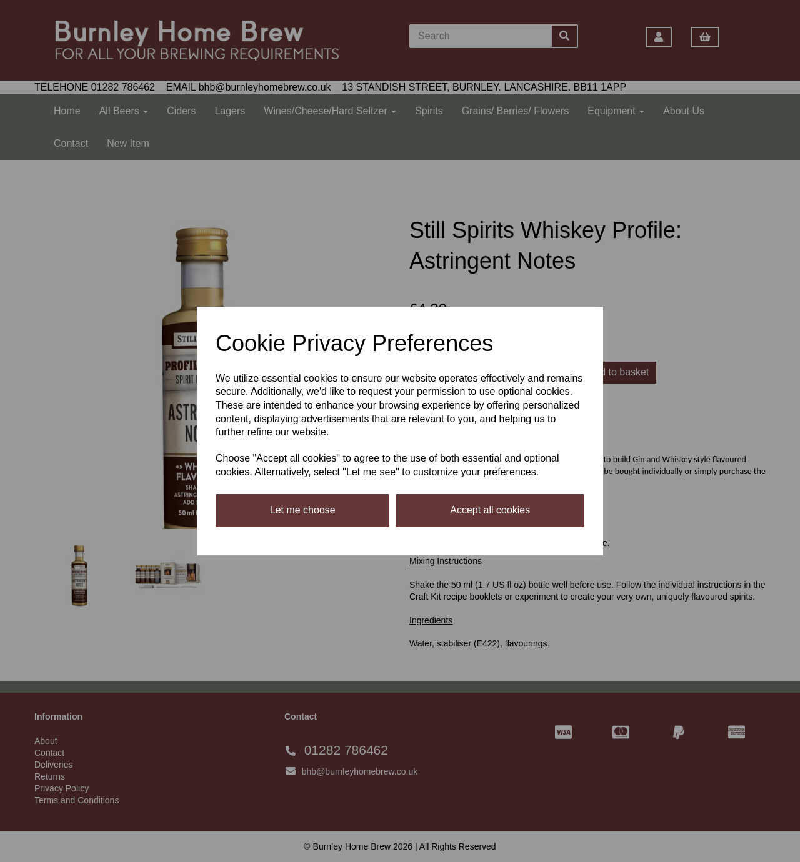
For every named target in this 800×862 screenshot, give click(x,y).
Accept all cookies (490, 510)
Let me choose (303, 510)
